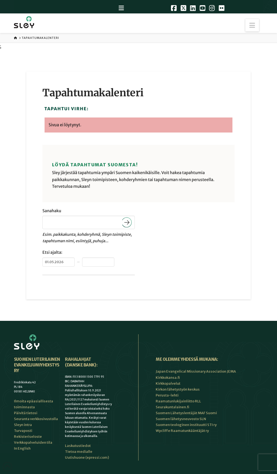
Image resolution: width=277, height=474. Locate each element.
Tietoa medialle (78, 451)
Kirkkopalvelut (168, 383)
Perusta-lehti (167, 395)
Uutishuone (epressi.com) (87, 457)
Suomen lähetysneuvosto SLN (181, 419)
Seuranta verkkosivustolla (36, 419)
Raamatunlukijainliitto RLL (178, 401)
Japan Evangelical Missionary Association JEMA (196, 371)
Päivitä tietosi (25, 413)
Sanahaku (51, 211)
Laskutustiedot (78, 445)
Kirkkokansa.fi (168, 377)
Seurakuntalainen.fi (172, 407)
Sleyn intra (23, 424)
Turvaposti (23, 430)
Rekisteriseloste (28, 436)
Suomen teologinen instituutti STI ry (186, 424)
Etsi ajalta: (52, 252)
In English (22, 448)
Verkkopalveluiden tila (33, 442)
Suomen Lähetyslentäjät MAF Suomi (186, 413)
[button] (252, 25)
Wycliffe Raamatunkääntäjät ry (182, 430)
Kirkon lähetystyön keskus (178, 389)
